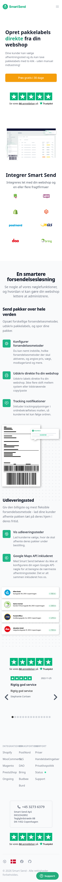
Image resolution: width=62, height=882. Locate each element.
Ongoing (8, 779)
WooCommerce (12, 759)
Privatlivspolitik (44, 765)
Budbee (23, 779)
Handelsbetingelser (47, 759)
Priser (38, 752)
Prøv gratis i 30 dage (31, 78)
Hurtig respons (21, 685)
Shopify (7, 752)
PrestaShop (10, 772)
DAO (21, 765)
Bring (22, 772)
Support (40, 779)
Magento (8, 765)
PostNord (25, 752)
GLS (21, 759)
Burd (22, 785)
